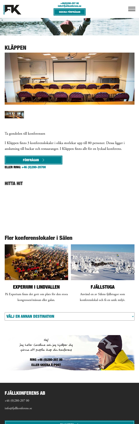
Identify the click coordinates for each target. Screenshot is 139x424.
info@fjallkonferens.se (69, 6)
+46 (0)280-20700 (34, 167)
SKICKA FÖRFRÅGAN (69, 11)
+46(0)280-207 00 (69, 3)
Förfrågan (33, 160)
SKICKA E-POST (50, 365)
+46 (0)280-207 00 (17, 400)
